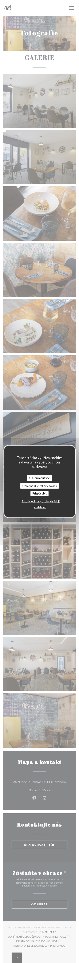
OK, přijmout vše (39, 478)
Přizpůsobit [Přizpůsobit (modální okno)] (39, 493)
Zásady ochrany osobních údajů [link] (40, 501)
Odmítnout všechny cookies (39, 485)
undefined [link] (40, 507)
